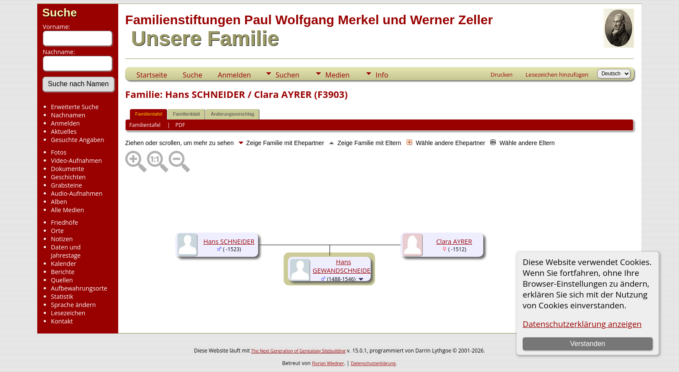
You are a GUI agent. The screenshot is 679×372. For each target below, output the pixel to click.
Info (381, 75)
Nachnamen (68, 115)
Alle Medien (67, 210)
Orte (57, 230)
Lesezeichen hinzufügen (557, 74)
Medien (337, 75)
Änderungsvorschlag (232, 113)
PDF (180, 125)
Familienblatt (186, 113)
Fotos (59, 152)
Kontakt (62, 321)
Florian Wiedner (328, 363)
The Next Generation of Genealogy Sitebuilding (298, 351)
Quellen (62, 280)
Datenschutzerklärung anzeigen (582, 323)
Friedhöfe (64, 222)
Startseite (151, 75)
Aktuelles (64, 131)
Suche (59, 12)
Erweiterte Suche (75, 107)
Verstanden (587, 343)
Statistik (62, 296)
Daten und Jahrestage (66, 251)
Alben (59, 201)
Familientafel (148, 113)
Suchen (287, 75)
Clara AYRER (454, 241)
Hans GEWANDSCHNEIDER (343, 266)
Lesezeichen (68, 313)
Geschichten (68, 177)
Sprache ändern (73, 305)
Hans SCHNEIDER (229, 241)
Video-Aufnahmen (76, 160)
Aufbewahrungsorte (79, 288)
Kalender (63, 263)
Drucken (502, 74)
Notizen (62, 239)
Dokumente (67, 169)
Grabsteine (66, 185)
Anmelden (65, 123)
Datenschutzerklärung (373, 363)
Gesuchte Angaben (77, 140)
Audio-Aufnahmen (77, 193)
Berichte (62, 272)
